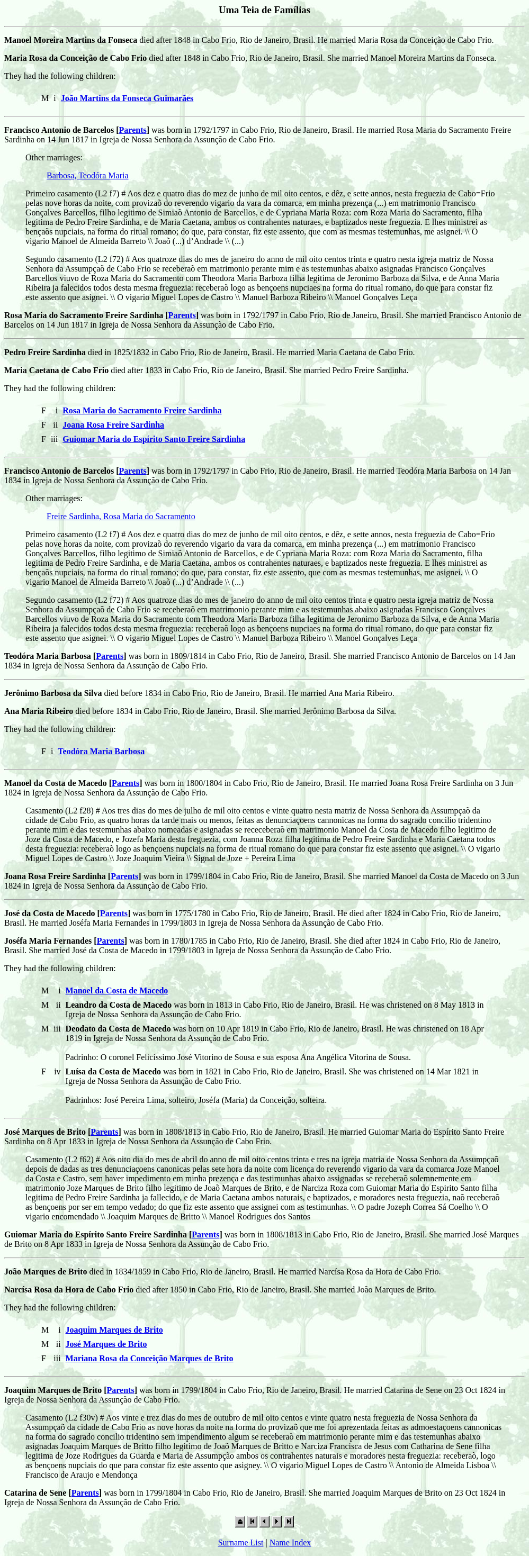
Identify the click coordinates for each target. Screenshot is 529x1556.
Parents (133, 129)
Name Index (290, 1542)
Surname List (241, 1542)
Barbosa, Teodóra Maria (88, 175)
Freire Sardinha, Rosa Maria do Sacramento (121, 516)
